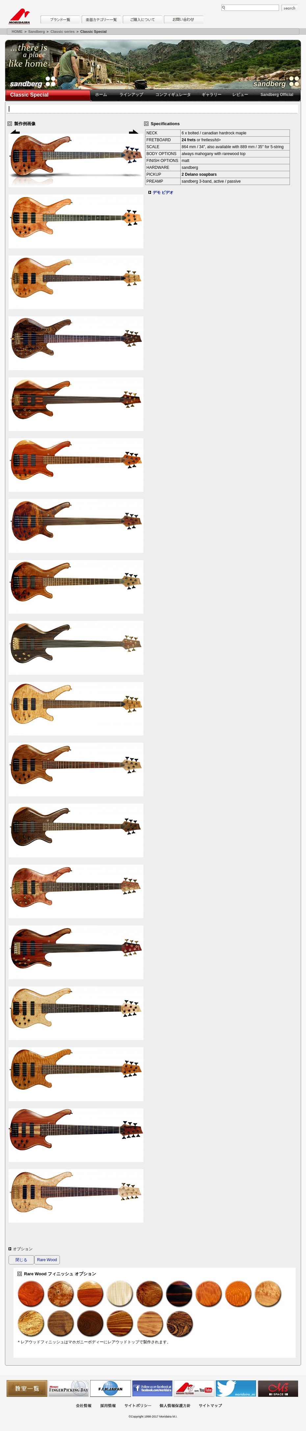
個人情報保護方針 (175, 1406)
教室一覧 (27, 1388)
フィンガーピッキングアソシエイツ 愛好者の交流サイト (68, 1388)
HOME (17, 32)
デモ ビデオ (163, 192)
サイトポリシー (138, 1406)
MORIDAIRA (19, 16)
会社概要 (83, 1406)
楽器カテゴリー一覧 (101, 19)
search (289, 8)
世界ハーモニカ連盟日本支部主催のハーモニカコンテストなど (110, 1388)
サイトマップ (210, 1406)
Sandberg (36, 32)
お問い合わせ (183, 19)
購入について (142, 19)
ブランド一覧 (60, 19)
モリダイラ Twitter (236, 1388)
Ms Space (277, 1388)
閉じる (21, 1260)
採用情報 (108, 1406)
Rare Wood (47, 1260)
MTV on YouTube (194, 1388)
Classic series (62, 32)
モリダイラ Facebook (152, 1388)
